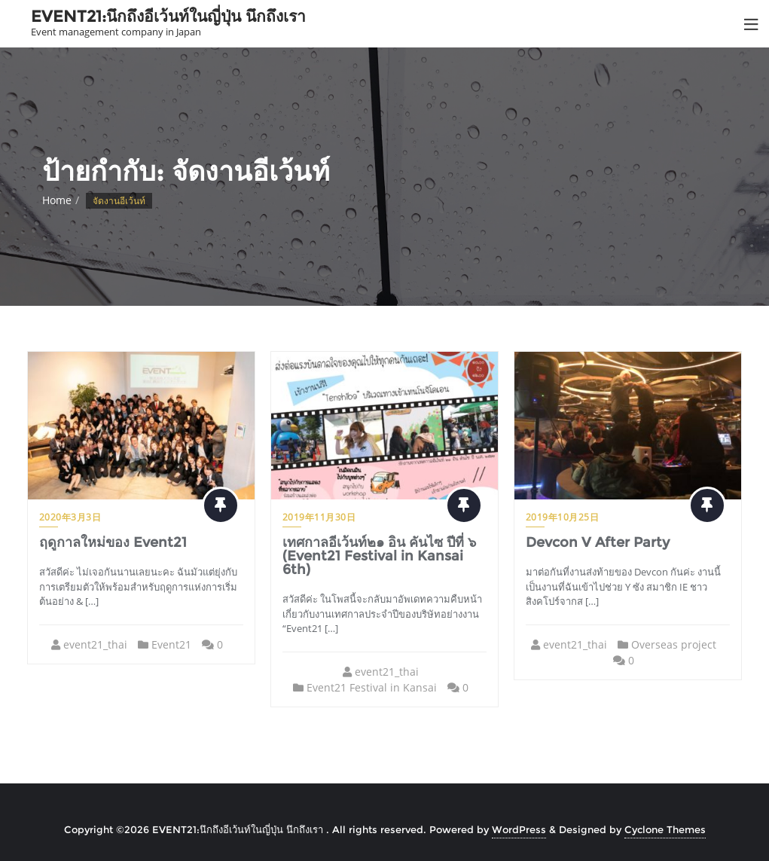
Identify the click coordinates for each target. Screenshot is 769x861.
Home (57, 200)
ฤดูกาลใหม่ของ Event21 (113, 542)
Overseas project (674, 644)
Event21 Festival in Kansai (372, 687)
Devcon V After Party (598, 542)
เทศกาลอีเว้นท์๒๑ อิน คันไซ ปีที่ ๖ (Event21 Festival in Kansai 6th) (379, 556)
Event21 (171, 644)
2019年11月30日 (319, 517)
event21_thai (95, 644)
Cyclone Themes (665, 829)
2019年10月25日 (563, 517)
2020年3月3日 (70, 517)
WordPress (519, 829)
